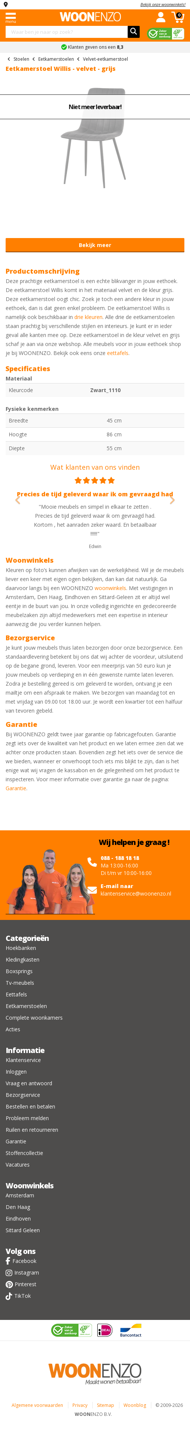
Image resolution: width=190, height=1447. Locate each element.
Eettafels (16, 994)
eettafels (117, 353)
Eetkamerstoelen (26, 1006)
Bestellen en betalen (30, 1106)
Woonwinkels (29, 1185)
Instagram (26, 1272)
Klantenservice (23, 1060)
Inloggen (16, 1071)
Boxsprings (19, 971)
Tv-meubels (20, 982)
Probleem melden (27, 1118)
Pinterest (25, 1284)
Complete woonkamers (34, 1017)
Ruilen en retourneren (32, 1129)
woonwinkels (110, 588)
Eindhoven (18, 1218)
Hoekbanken (21, 947)
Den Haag (18, 1206)
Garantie (16, 788)
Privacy (79, 1405)
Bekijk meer (95, 245)
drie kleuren (88, 317)
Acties (13, 1029)
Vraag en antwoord (29, 1083)
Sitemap (105, 1405)
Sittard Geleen (23, 1230)
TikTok (22, 1295)
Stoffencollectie (24, 1152)
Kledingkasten (22, 959)
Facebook (24, 1260)
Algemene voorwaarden (37, 1405)
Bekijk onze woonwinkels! (162, 4)
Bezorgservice (23, 1094)
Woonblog (135, 1405)
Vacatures (18, 1164)
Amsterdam (20, 1195)
